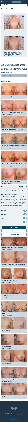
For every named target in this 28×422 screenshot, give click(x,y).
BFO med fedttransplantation (15, 75)
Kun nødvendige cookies (14, 234)
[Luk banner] (26, 186)
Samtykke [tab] (5, 190)
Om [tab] (23, 190)
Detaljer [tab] (14, 190)
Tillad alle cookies (14, 227)
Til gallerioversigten (5, 11)
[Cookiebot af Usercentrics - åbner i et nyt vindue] (18, 187)
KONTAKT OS (16, 1)
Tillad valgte (14, 230)
